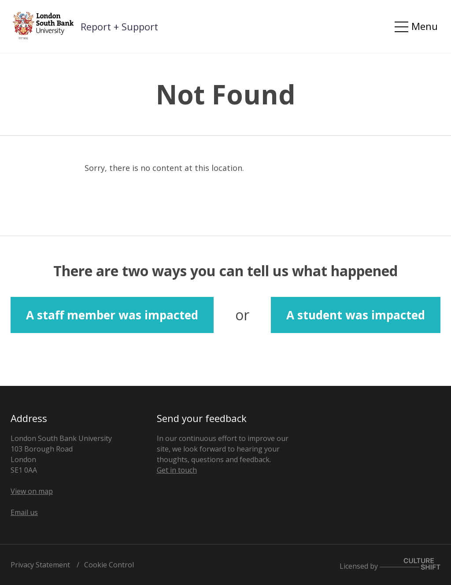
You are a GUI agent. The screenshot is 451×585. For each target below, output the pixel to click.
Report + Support (119, 26)
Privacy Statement (40, 565)
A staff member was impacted (112, 315)
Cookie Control (109, 565)
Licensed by (390, 564)
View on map (32, 491)
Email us (24, 512)
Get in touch (177, 470)
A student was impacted (355, 315)
